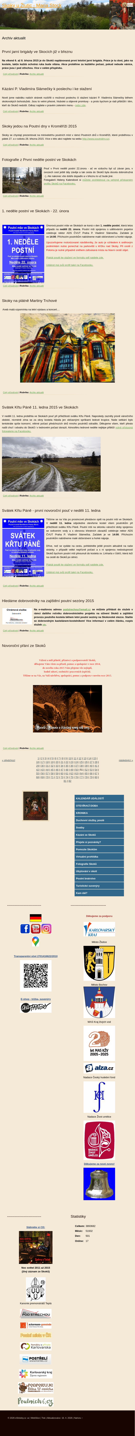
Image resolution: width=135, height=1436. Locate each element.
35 (66, 765)
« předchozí (8, 760)
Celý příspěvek (10, 74)
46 (57, 769)
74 (66, 777)
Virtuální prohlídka (87, 856)
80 (96, 777)
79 (91, 777)
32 (52, 765)
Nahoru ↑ (78, 1418)
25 (81, 762)
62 (71, 773)
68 (37, 777)
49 (71, 769)
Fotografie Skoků (86, 863)
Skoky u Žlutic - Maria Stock (31, 5)
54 (96, 769)
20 (57, 762)
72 (57, 777)
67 (96, 773)
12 (80, 758)
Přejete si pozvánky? (88, 842)
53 (91, 769)
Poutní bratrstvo (86, 878)
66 (91, 773)
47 (62, 769)
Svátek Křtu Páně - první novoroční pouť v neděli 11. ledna (51, 510)
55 (37, 773)
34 (62, 765)
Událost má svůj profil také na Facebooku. (69, 265)
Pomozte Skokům (86, 849)
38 (81, 765)
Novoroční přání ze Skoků (24, 646)
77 (81, 777)
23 (71, 762)
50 (76, 769)
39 (86, 765)
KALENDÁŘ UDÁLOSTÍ (90, 798)
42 (37, 769)
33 (57, 765)
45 (52, 769)
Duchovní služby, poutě (90, 820)
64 (81, 773)
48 (66, 769)
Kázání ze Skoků (86, 834)
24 (76, 762)
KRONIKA (82, 813)
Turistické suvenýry (87, 885)
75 (71, 777)
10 (70, 758)
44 (47, 769)
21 (62, 762)
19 (52, 762)
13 (84, 758)
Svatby (80, 827)
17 (42, 762)
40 (91, 765)
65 (86, 773)
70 (47, 777)
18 (47, 762)
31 (47, 765)
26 (86, 762)
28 (96, 762)
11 (75, 758)
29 (37, 765)
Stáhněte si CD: (35, 1227)
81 (65, 780)
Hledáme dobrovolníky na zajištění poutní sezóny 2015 (48, 601)
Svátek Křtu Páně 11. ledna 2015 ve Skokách (40, 407)
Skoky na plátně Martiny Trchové (29, 301)
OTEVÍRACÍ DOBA (87, 805)
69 (42, 777)
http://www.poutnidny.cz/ (95, 138)
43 (42, 769)
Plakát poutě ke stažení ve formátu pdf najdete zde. (75, 257)
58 (52, 773)
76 (76, 777)
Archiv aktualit (37, 74)
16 (37, 762)
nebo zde (80, 105)
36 (71, 765)
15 (94, 758)
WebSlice (35, 1418)
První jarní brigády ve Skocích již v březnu (37, 52)
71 (52, 777)
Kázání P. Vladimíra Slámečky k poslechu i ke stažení (47, 89)
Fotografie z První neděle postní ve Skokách (39, 160)
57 (47, 773)
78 (86, 777)
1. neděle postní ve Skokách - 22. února (35, 211)
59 (57, 773)
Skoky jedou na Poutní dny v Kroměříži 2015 (39, 126)
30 (42, 765)
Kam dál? (81, 893)
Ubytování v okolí (86, 871)
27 (91, 762)
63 (76, 773)
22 (66, 762)
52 (86, 769)
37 (76, 765)
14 (89, 758)
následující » (126, 760)
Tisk (44, 1418)
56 (42, 773)
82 (69, 780)
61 (66, 773)
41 (96, 765)
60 (62, 773)
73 (62, 777)
